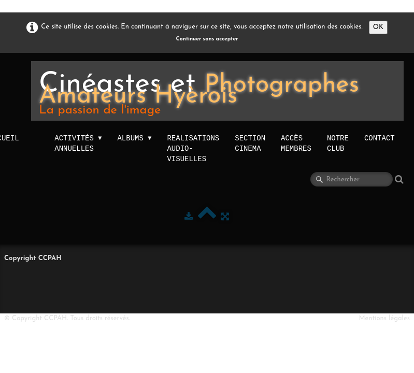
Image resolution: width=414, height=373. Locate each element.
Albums (134, 138)
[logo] (217, 91)
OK (378, 27)
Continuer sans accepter (207, 39)
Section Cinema (250, 143)
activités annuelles (78, 143)
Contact (379, 138)
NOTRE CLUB (338, 143)
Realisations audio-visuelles (193, 148)
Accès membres (296, 143)
